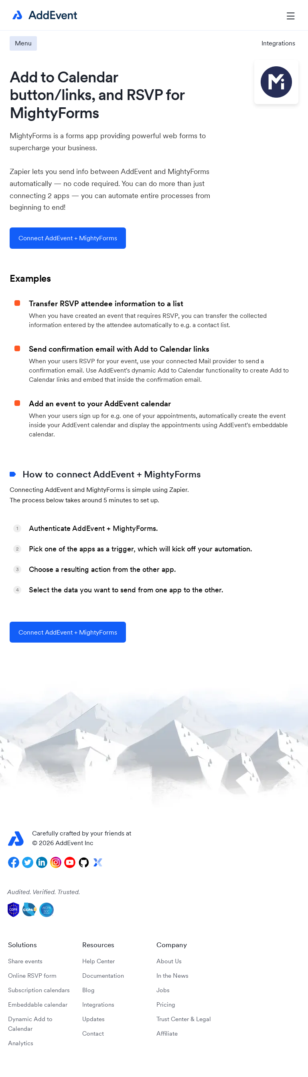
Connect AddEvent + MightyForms (67, 238)
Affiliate (167, 1033)
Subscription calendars (39, 990)
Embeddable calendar (37, 1004)
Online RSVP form (32, 975)
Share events (25, 961)
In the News (172, 975)
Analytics (20, 1043)
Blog (88, 990)
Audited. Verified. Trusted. (43, 892)
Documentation (103, 975)
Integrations (278, 43)
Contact (93, 1033)
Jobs (163, 990)
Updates (93, 1019)
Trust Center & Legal (183, 1019)
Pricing (165, 1004)
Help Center (98, 961)
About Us (169, 961)
